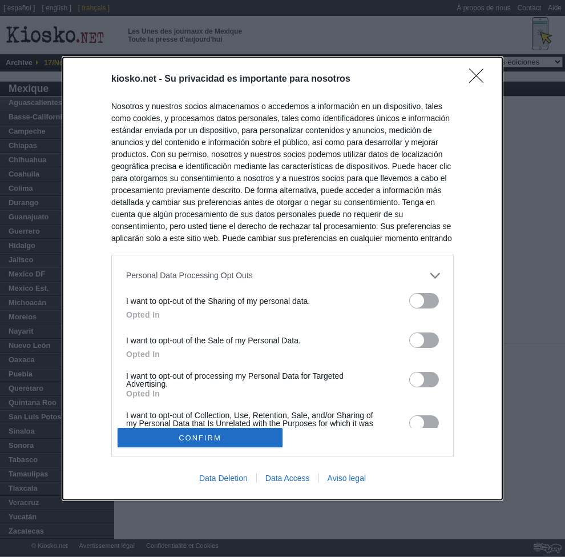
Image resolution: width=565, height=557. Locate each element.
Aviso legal (347, 478)
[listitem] (282, 276)
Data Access (287, 478)
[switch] (424, 300)
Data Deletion (223, 478)
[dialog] (282, 278)
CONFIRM (200, 437)
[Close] (480, 79)
